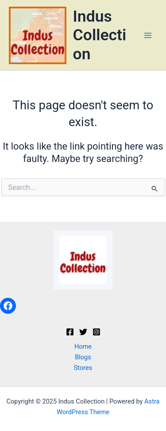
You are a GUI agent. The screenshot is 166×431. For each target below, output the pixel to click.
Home (83, 346)
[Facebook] (70, 332)
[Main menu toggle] (148, 35)
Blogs (83, 357)
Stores (83, 368)
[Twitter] (83, 332)
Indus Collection (100, 35)
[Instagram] (96, 332)
